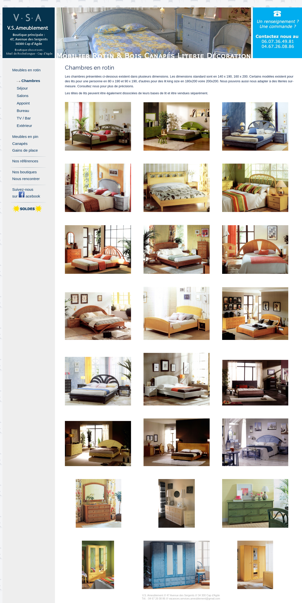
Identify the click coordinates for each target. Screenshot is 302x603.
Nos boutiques (24, 172)
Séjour (22, 88)
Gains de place (25, 150)
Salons (22, 96)
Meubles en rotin (26, 70)
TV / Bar (24, 118)
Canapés (19, 143)
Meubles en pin (25, 136)
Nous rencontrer (26, 179)
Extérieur (24, 125)
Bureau (23, 110)
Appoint (23, 103)
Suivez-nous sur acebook (26, 192)
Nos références (25, 161)
